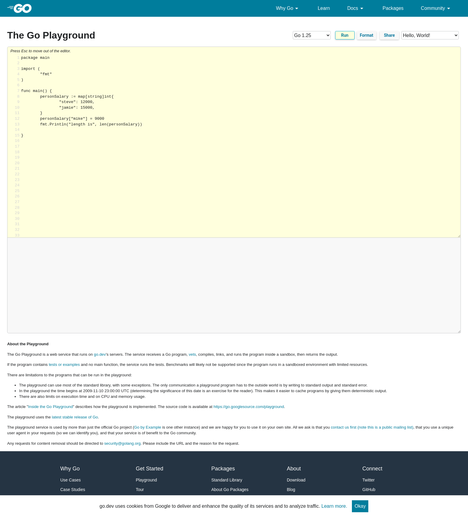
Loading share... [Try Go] (241, 146)
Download (296, 480)
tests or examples (64, 364)
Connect (372, 469)
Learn (324, 8)
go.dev (100, 354)
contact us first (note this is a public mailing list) (372, 427)
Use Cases (70, 480)
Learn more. (334, 506)
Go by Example (147, 427)
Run (345, 35)
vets (192, 354)
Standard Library (226, 480)
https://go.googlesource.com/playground (248, 406)
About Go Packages (230, 489)
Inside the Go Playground (50, 406)
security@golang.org (122, 443)
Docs (356, 8)
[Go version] (312, 35)
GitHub (368, 489)
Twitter (368, 480)
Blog (291, 489)
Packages (393, 8)
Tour (140, 489)
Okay (360, 506)
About (294, 469)
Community (436, 8)
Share (389, 35)
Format (366, 35)
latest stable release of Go (75, 417)
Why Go (288, 8)
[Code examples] (430, 35)
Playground (146, 480)
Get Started (149, 469)
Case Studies (72, 489)
